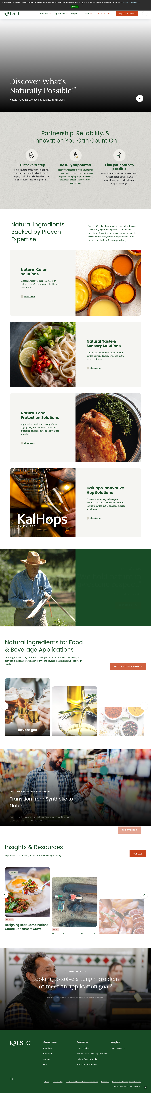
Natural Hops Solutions (87, 1064)
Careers (46, 1059)
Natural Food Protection (87, 1059)
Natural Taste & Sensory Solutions (92, 1053)
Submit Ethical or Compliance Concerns (126, 1082)
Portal (45, 1064)
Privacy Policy (58, 1082)
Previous (4, 706)
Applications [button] (59, 13)
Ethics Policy (105, 1082)
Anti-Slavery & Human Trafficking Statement (82, 1082)
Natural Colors (83, 1048)
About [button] (86, 13)
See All (137, 853)
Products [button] (44, 13)
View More (29, 296)
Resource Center (118, 1048)
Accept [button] (74, 7)
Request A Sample (127, 14)
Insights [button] (74, 13)
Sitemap (47, 1082)
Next (144, 706)
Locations (47, 1048)
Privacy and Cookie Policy (130, 2)
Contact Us (104, 14)
